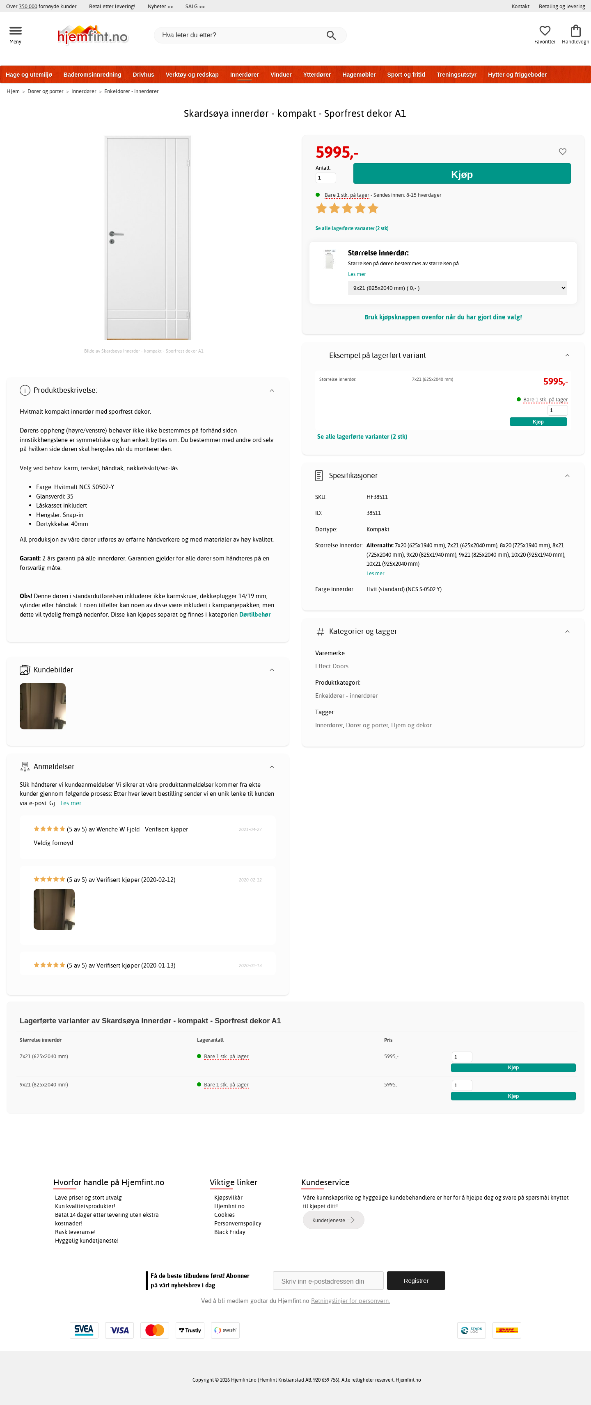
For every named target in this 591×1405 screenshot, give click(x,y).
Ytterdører (317, 74)
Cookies (224, 1214)
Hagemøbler (359, 74)
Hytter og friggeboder (517, 74)
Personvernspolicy (237, 1223)
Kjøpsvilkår (228, 1197)
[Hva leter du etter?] (250, 35)
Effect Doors (331, 666)
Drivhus (143, 74)
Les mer (70, 803)
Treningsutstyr (456, 74)
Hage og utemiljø (29, 74)
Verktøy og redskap (192, 74)
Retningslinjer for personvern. (350, 1301)
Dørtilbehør (254, 614)
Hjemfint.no (229, 1206)
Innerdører (244, 74)
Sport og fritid (406, 74)
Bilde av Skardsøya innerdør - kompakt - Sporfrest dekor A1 (144, 351)
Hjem (13, 91)
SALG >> (195, 6)
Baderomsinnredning (92, 74)
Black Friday (229, 1232)
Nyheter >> (160, 6)
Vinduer (281, 74)
